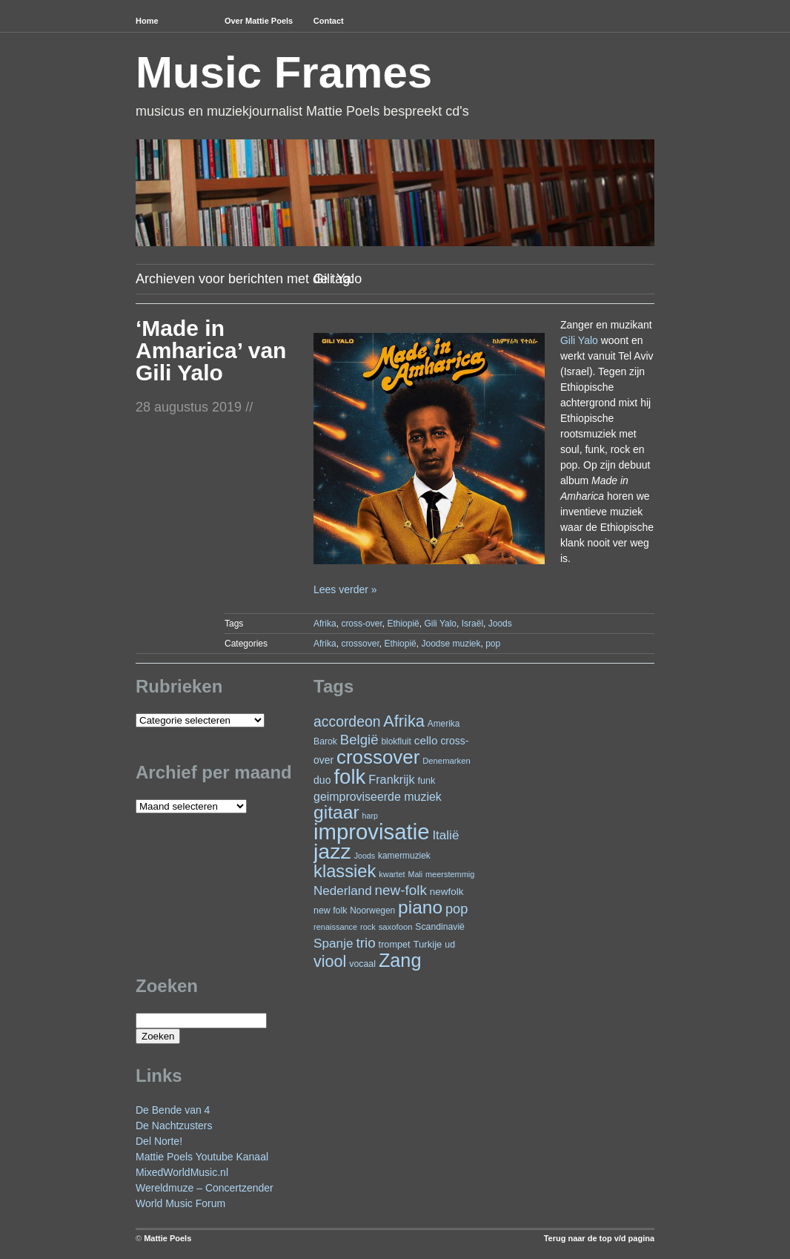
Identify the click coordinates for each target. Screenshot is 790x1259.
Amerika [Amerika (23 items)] (444, 723)
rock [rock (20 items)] (368, 926)
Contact (328, 20)
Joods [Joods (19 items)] (364, 855)
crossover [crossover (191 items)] (377, 757)
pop (492, 643)
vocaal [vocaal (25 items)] (362, 964)
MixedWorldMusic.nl (182, 1172)
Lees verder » (345, 589)
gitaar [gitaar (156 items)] (336, 812)
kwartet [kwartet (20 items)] (392, 874)
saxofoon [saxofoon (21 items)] (396, 926)
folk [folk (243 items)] (349, 776)
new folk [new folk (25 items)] (330, 910)
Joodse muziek (450, 643)
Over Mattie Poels (259, 20)
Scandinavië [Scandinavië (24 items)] (440, 927)
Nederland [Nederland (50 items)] (342, 891)
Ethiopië (403, 623)
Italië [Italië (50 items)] (445, 835)
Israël (472, 623)
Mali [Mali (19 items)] (415, 874)
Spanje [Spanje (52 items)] (333, 943)
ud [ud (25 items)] (450, 944)
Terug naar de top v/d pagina (599, 1238)
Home (147, 20)
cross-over (361, 623)
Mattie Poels (167, 1238)
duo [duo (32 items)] (322, 780)
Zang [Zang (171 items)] (400, 960)
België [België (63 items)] (359, 739)
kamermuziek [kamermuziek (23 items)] (404, 855)
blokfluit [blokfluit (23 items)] (396, 741)
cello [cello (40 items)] (426, 740)
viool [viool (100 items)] (329, 961)
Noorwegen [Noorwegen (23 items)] (372, 910)
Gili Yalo (579, 340)
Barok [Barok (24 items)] (325, 741)
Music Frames (284, 72)
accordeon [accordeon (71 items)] (346, 721)
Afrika (324, 623)
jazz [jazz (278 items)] (332, 851)
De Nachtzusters (174, 1125)
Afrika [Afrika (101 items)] (403, 721)
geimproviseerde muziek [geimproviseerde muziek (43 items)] (377, 796)
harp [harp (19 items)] (370, 815)
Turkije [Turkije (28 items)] (427, 944)
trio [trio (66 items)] (365, 943)
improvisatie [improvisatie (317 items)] (371, 831)
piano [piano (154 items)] (420, 907)
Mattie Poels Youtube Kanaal (202, 1157)
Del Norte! (159, 1141)
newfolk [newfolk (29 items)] (447, 891)
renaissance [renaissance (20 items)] (335, 926)
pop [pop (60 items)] (456, 908)
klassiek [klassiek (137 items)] (344, 871)
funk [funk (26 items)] (426, 781)
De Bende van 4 (173, 1110)
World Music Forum (180, 1203)
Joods (500, 623)
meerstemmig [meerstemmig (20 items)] (449, 874)
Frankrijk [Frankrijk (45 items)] (391, 779)
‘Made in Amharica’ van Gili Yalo (211, 350)
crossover (360, 643)
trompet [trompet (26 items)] (395, 944)
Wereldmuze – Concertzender (204, 1188)
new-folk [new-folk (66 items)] (401, 890)
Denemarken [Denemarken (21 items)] (446, 760)
